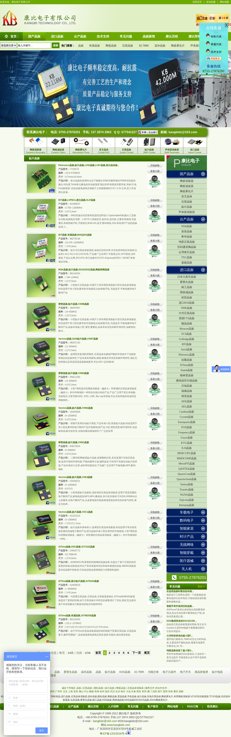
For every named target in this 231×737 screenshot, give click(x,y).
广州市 (58, 691)
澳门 (149, 691)
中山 (86, 691)
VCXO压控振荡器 (200, 696)
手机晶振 (131, 696)
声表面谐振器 (198, 45)
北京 (65, 691)
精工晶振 (186, 287)
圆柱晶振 (102, 696)
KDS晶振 (125, 671)
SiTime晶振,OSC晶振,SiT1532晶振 (76, 546)
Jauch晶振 (186, 349)
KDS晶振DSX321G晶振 (137, 700)
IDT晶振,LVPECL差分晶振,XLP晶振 (76, 200)
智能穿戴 (187, 553)
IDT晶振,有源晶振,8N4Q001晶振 (75, 234)
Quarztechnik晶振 (187, 479)
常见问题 (133, 706)
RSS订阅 (192, 706)
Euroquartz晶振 (186, 422)
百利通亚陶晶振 (186, 247)
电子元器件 (170, 671)
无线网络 (187, 545)
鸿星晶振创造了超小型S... (180, 650)
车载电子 (187, 512)
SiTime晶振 (186, 365)
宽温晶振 (122, 696)
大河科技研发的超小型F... (180, 635)
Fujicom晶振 (186, 500)
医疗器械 (187, 561)
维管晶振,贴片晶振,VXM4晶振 (73, 373)
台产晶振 (187, 219)
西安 (138, 691)
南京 (123, 691)
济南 (170, 691)
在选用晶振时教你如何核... (180, 591)
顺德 (91, 691)
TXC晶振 (186, 257)
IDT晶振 (187, 344)
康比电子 (190, 161)
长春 (133, 691)
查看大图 (155, 171)
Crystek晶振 (187, 416)
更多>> (201, 586)
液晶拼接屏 (202, 671)
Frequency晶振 (186, 432)
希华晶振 (186, 236)
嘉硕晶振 (186, 262)
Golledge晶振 (186, 339)
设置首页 (197, 2)
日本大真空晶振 (186, 276)
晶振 (81, 45)
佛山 (81, 691)
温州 (107, 691)
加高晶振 (186, 231)
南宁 (160, 691)
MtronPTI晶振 (187, 463)
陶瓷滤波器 (186, 186)
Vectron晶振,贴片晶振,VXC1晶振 (75, 512)
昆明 (165, 691)
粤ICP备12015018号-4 (113, 733)
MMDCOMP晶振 (187, 458)
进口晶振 (187, 270)
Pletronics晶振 (187, 354)
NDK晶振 (186, 308)
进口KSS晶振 (187, 302)
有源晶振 (94, 45)
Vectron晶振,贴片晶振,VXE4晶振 (75, 477)
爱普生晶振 (186, 282)
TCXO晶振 (214, 696)
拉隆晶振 (186, 359)
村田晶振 (186, 297)
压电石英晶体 (154, 696)
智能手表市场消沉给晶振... (180, 606)
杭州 (102, 691)
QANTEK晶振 (186, 468)
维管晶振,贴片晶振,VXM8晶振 (73, 304)
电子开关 (186, 671)
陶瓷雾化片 (178, 45)
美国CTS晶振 (187, 318)
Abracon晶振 (186, 328)
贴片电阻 (217, 671)
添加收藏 (210, 2)
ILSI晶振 (187, 448)
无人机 (187, 569)
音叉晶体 (186, 196)
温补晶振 (160, 45)
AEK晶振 (186, 401)
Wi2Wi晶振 (186, 494)
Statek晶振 (187, 370)
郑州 (144, 691)
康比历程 (93, 706)
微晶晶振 (186, 323)
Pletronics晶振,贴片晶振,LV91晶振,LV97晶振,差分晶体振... (88, 165)
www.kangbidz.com (118, 724)
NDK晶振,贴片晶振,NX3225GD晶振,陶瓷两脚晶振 (83, 269)
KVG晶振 (186, 442)
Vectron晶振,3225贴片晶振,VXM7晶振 (78, 338)
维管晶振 (186, 396)
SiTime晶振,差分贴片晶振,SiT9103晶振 (78, 581)
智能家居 (187, 528)
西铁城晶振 (186, 292)
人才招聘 (113, 706)
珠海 (97, 691)
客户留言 (152, 706)
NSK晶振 (186, 226)
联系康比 (212, 706)
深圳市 (51, 691)
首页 (98, 652)
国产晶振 (187, 174)
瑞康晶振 (186, 391)
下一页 (136, 652)
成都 (181, 691)
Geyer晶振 (186, 437)
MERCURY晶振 (186, 453)
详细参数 (155, 165)
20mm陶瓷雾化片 (158, 700)
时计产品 (187, 536)
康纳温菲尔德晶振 (187, 380)
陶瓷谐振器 (186, 180)
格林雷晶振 (186, 375)
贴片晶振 (186, 206)
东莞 (75, 691)
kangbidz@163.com (182, 132)
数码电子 (187, 520)
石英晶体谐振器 (79, 696)
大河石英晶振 (187, 313)
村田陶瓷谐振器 (182, 696)
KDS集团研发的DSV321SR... (182, 621)
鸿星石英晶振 (187, 241)
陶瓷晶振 (111, 45)
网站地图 (224, 2)
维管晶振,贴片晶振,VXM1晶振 (73, 442)
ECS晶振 (187, 333)
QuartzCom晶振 (187, 474)
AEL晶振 (186, 406)
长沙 (118, 691)
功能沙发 (154, 671)
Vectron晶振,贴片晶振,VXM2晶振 (75, 408)
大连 (128, 691)
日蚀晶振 (186, 385)
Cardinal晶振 (186, 411)
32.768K (144, 45)
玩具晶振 (75, 700)
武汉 (112, 691)
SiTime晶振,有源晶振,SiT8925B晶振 (77, 615)
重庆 (175, 691)
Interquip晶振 (186, 505)
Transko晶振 (187, 489)
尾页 (147, 652)
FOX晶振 (186, 427)
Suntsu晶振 (186, 484)
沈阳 (154, 691)
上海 (70, 691)
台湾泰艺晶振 (187, 252)
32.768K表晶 (53, 696)
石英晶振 (127, 45)
